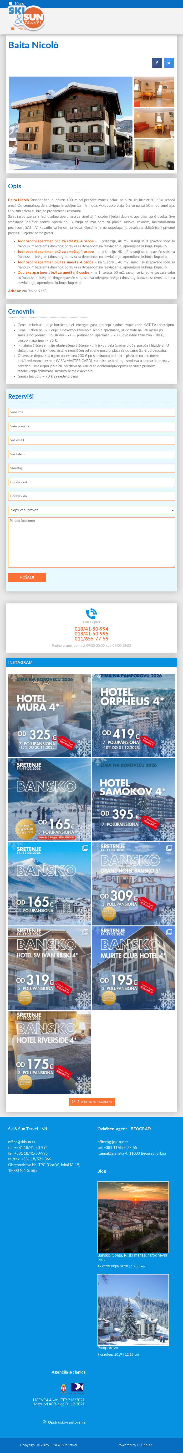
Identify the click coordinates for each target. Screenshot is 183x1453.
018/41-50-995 (91, 633)
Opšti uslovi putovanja (64, 1422)
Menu (16, 4)
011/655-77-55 (91, 638)
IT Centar (144, 1445)
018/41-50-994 (91, 629)
